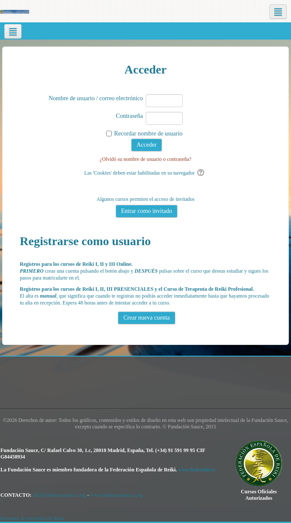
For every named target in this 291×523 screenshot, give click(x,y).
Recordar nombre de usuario (148, 133)
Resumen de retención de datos (32, 518)
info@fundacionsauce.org (59, 495)
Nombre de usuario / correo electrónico (96, 98)
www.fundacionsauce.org (116, 495)
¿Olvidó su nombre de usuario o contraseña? (145, 159)
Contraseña (129, 116)
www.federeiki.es (196, 470)
